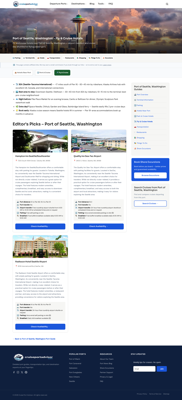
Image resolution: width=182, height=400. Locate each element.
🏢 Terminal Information (143, 100)
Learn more (107, 65)
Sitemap (166, 394)
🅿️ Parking (138, 105)
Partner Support (106, 372)
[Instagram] (18, 373)
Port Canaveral (75, 363)
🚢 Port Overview (141, 94)
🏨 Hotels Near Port (23, 72)
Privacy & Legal (106, 377)
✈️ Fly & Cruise (62, 72)
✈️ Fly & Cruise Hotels (143, 121)
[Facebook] (14, 373)
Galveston (73, 368)
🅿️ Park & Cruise (43, 72)
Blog (92, 3)
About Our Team (106, 359)
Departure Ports (59, 3)
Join (162, 369)
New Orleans (74, 377)
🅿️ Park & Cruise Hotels (143, 116)
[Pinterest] (26, 373)
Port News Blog (106, 363)
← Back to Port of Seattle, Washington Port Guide (34, 339)
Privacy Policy (142, 394)
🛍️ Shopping (139, 138)
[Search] (167, 4)
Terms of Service (155, 394)
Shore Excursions (107, 368)
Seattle (72, 381)
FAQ (111, 3)
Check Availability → (40, 226)
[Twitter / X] (22, 373)
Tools (101, 3)
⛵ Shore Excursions (142, 148)
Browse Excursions (150, 175)
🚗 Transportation (141, 127)
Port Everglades (75, 372)
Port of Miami (74, 359)
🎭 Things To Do (140, 143)
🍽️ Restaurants (140, 132)
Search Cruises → (150, 203)
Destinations (78, 3)
